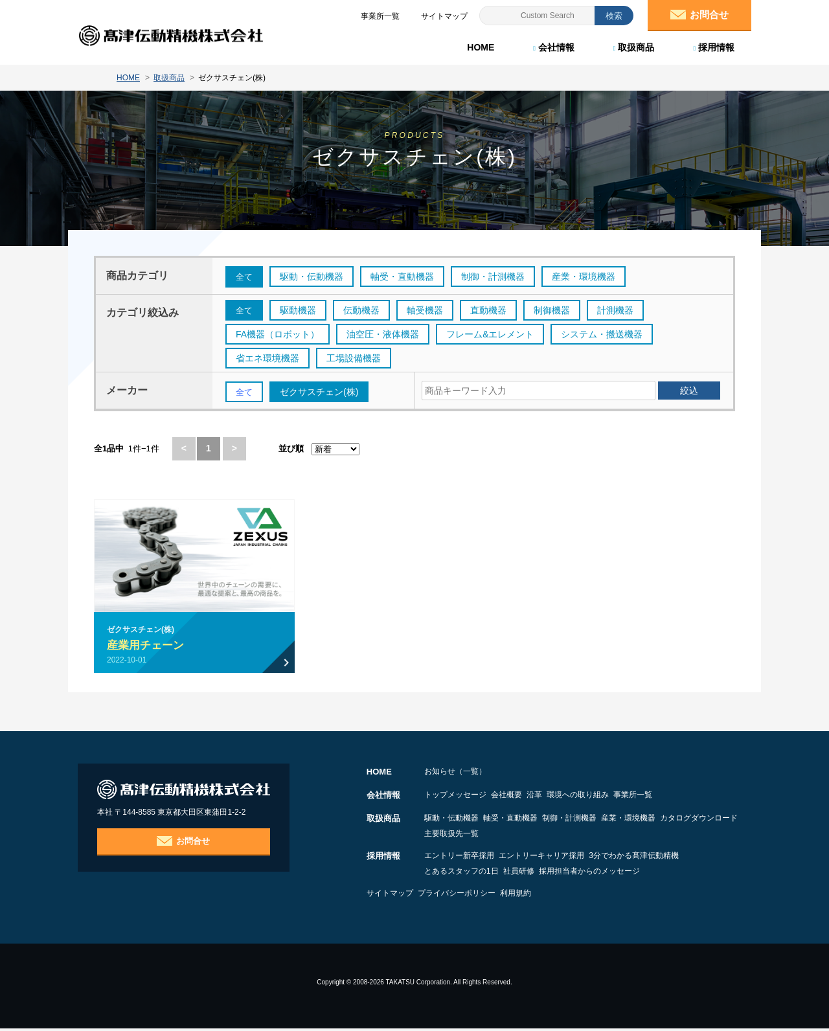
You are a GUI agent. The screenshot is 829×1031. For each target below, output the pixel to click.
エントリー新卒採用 (459, 858)
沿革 (572, 797)
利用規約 (553, 895)
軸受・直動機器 (529, 820)
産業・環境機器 (684, 820)
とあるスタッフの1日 (461, 873)
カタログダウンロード (463, 836)
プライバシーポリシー (475, 895)
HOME (479, 45)
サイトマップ (390, 895)
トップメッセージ (455, 797)
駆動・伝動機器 (451, 820)
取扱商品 (632, 45)
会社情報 (552, 45)
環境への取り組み (634, 797)
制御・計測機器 (607, 820)
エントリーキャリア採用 (560, 858)
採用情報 (712, 45)
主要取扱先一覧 (552, 836)
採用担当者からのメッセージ (626, 873)
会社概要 (525, 797)
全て (245, 277)
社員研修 (537, 873)
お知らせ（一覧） (455, 773)
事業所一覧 (707, 797)
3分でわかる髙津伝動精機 (671, 858)
